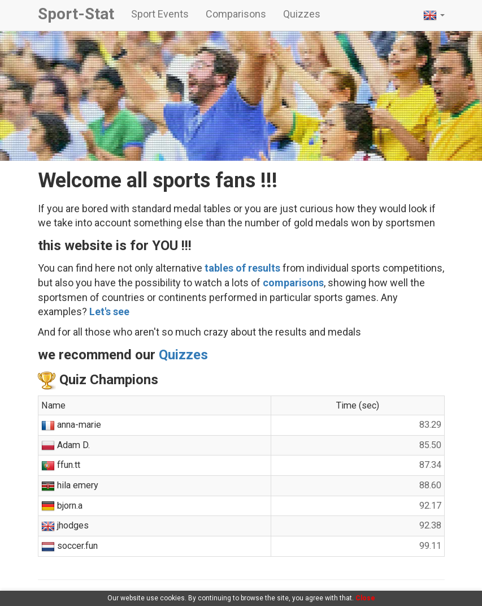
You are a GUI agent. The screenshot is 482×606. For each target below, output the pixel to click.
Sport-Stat (76, 14)
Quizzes (301, 14)
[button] (434, 15)
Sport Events (160, 14)
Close (365, 598)
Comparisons (236, 14)
